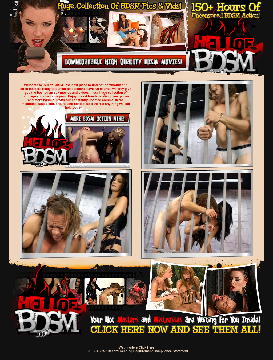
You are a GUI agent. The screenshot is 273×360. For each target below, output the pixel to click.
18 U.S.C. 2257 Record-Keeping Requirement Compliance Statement (136, 351)
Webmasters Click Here (136, 347)
